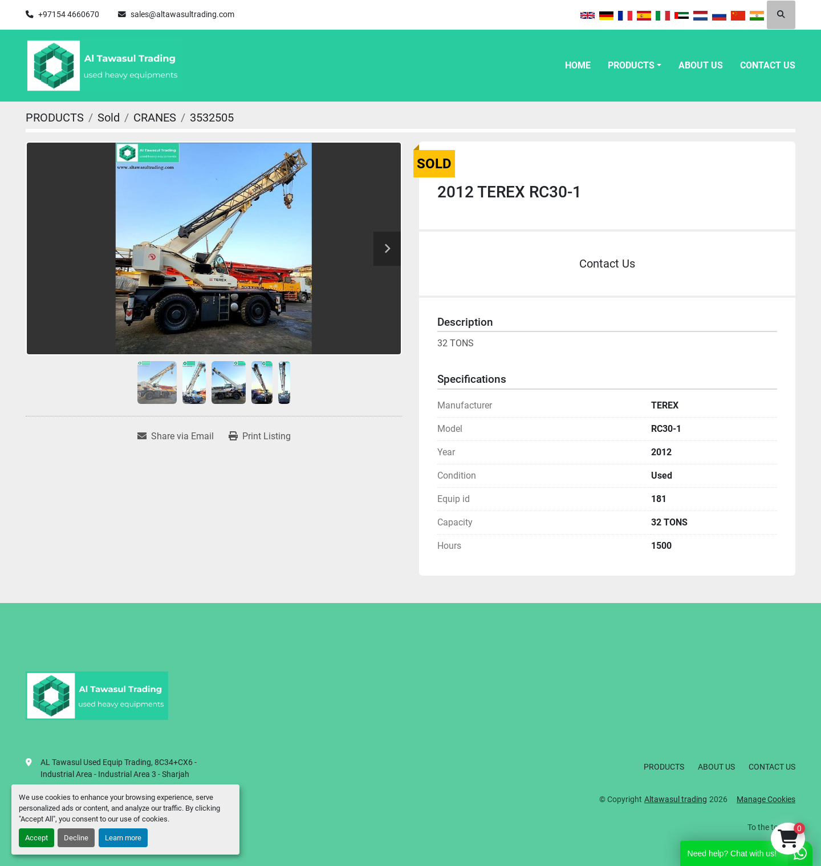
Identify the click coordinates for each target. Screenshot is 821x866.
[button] (634, 65)
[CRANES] (154, 117)
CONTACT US (767, 65)
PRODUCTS (631, 65)
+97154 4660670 (68, 14)
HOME (578, 65)
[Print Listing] (259, 436)
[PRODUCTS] (55, 117)
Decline (76, 837)
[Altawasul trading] (97, 694)
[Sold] (108, 117)
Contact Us (607, 263)
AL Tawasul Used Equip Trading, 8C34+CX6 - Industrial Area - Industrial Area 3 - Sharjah (118, 768)
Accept (36, 837)
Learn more (123, 837)
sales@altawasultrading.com (182, 14)
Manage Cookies (766, 799)
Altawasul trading (675, 799)
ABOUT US (700, 65)
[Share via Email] (175, 436)
